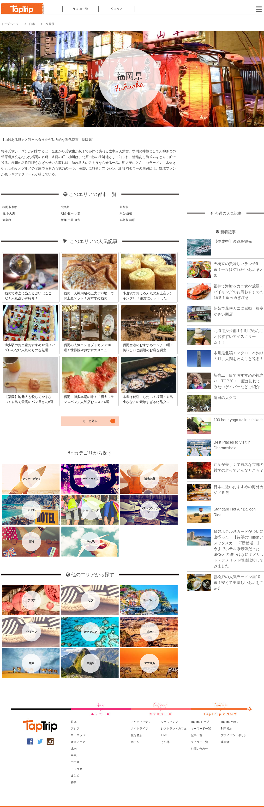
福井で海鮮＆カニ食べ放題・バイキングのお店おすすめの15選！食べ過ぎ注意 (239, 292)
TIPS (164, 735)
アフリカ (76, 769)
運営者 (225, 742)
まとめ (75, 775)
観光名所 (136, 735)
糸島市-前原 (127, 220)
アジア (75, 728)
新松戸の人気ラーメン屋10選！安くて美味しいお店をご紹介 (239, 582)
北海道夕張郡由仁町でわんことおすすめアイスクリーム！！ (239, 336)
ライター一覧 (199, 742)
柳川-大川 (8, 213)
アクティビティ (141, 722)
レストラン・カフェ (174, 728)
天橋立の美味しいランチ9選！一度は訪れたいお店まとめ (239, 269)
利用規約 (226, 728)
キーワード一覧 (201, 728)
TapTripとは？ (230, 722)
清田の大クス (225, 398)
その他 (165, 742)
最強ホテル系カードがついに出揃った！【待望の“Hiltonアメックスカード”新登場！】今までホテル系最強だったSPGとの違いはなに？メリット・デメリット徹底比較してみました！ (239, 548)
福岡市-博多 (10, 207)
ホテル (135, 742)
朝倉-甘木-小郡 (70, 213)
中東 (74, 755)
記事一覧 (80, 9)
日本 (32, 24)
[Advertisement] (225, 167)
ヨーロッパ (78, 735)
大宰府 (6, 220)
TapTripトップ (200, 722)
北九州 (65, 207)
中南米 (75, 762)
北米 (74, 748)
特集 (74, 782)
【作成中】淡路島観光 (233, 241)
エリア (116, 9)
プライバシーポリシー (235, 735)
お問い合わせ (199, 748)
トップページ (9, 24)
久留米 (124, 207)
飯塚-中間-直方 (70, 220)
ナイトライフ (139, 728)
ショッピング (169, 722)
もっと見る (90, 421)
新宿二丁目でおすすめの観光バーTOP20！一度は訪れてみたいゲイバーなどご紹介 (239, 381)
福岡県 (50, 24)
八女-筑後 (126, 213)
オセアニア (78, 742)
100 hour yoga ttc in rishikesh (239, 420)
